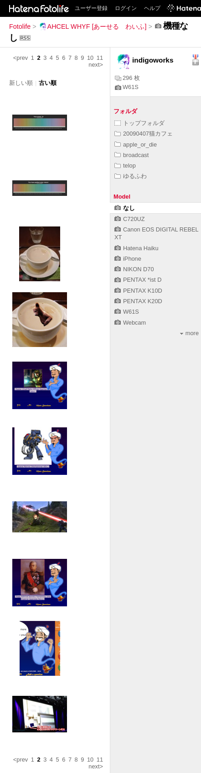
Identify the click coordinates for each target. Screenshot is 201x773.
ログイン (126, 8)
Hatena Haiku (136, 248)
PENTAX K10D (138, 290)
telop (125, 165)
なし (124, 208)
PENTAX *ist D (137, 279)
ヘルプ (152, 8)
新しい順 (21, 82)
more (189, 333)
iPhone (127, 258)
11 (100, 57)
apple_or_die (135, 144)
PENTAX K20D (138, 301)
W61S (127, 87)
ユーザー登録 (91, 8)
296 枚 (127, 77)
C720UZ (129, 219)
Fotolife (20, 26)
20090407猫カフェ (143, 133)
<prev (20, 57)
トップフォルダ (139, 123)
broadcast (131, 155)
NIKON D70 (134, 269)
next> (95, 64)
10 (90, 57)
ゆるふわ (130, 176)
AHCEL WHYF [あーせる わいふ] (92, 26)
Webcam (130, 322)
